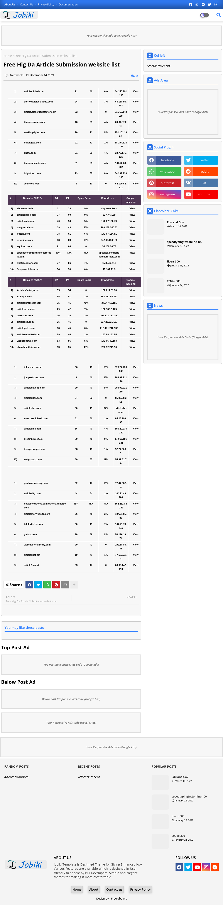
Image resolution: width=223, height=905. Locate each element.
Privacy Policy (46, 4)
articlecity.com (32, 493)
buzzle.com (23, 233)
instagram (167, 194)
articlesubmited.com (28, 334)
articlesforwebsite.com (37, 514)
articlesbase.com (26, 214)
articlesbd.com (32, 408)
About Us (10, 4)
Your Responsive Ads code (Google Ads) (111, 35)
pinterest (167, 183)
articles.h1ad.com (34, 91)
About (93, 889)
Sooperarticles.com (28, 269)
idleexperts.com (33, 367)
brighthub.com (32, 173)
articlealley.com (33, 398)
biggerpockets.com (35, 163)
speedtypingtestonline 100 (184, 242)
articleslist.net (32, 555)
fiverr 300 (173, 261)
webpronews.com (27, 340)
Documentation (68, 4)
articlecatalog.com (34, 387)
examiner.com (25, 240)
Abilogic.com (24, 296)
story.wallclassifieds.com (38, 101)
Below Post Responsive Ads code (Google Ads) (71, 699)
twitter (204, 160)
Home (7, 56)
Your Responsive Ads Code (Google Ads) (182, 112)
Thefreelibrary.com (27, 263)
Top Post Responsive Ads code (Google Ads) (71, 664)
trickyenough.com (34, 449)
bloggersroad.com (34, 122)
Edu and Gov (175, 222)
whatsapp (167, 171)
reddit (204, 171)
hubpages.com (32, 142)
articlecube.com (26, 221)
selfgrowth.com (33, 459)
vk (204, 183)
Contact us (27, 4)
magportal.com (25, 227)
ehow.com (29, 153)
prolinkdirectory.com (36, 483)
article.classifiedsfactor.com (40, 112)
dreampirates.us (33, 439)
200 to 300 (173, 281)
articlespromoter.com (29, 303)
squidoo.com (24, 246)
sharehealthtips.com (28, 347)
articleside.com (32, 428)
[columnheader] (12, 200)
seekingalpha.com (34, 132)
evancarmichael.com (35, 418)
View (136, 91)
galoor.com (30, 534)
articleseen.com (26, 309)
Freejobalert (119, 898)
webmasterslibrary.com (37, 544)
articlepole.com (26, 328)
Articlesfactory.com (28, 290)
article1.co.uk (31, 565)
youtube (204, 194)
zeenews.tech (31, 183)
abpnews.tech (25, 208)
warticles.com (25, 315)
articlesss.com (25, 321)
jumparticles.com (34, 377)
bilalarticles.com (33, 524)
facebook (167, 160)
